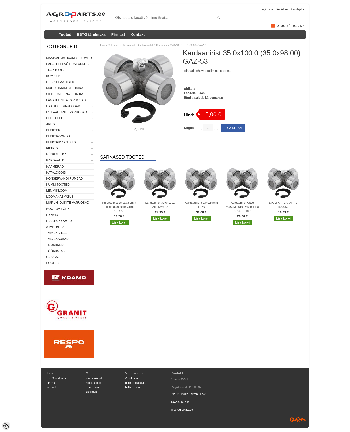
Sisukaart (91, 391)
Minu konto (131, 378)
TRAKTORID (55, 70)
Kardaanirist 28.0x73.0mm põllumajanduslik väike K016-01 (119, 206)
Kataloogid (56, 172)
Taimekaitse (56, 233)
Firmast (118, 34)
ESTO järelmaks (91, 34)
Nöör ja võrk (58, 208)
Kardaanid (55, 160)
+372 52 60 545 (180, 401)
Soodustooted (94, 382)
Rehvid (52, 214)
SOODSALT (54, 263)
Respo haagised (60, 82)
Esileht (104, 45)
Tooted (65, 34)
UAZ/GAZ (53, 257)
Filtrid (52, 148)
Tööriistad (55, 251)
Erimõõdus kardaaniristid (139, 45)
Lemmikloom (56, 190)
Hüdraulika (56, 154)
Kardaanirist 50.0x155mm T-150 (201, 204)
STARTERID (55, 227)
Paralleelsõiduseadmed (67, 64)
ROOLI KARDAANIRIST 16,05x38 (283, 204)
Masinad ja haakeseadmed (69, 58)
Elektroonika (58, 136)
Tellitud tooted (133, 387)
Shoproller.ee (298, 419)
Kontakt (138, 34)
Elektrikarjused (61, 142)
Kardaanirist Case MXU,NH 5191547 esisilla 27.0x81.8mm (242, 206)
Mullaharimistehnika (64, 88)
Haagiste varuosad (63, 106)
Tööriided (55, 245)
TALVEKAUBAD (57, 239)
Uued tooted (93, 387)
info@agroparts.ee (182, 409)
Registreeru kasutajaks (290, 9)
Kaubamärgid (94, 378)
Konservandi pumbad (64, 178)
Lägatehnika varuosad (66, 100)
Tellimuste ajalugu (135, 382)
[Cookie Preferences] (6, 426)
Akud (50, 124)
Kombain (53, 76)
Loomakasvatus (60, 196)
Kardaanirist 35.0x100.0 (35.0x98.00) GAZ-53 (181, 45)
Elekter (53, 130)
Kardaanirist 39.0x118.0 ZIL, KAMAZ (160, 204)
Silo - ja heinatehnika (64, 94)
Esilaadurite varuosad (66, 112)
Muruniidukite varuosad (67, 202)
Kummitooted (58, 184)
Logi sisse (267, 9)
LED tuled (54, 118)
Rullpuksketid (59, 220)
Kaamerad (55, 166)
